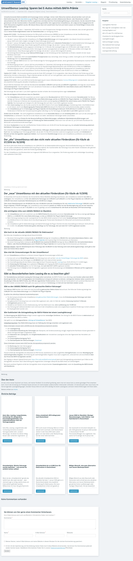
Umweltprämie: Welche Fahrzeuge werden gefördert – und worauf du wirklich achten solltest (15, 467)
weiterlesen (7, 441)
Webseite (70, 533)
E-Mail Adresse (40, 533)
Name (6, 533)
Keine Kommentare (51, 11)
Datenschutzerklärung (58, 548)
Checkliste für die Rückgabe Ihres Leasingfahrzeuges (112, 37)
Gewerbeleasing (125, 2)
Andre (13, 11)
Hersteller (79, 2)
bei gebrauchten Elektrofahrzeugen (47, 297)
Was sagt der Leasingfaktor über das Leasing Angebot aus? (114, 29)
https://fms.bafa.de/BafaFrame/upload (44, 359)
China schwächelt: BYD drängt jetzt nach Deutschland (48, 416)
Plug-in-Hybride (39, 240)
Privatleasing (113, 2)
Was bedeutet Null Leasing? (111, 45)
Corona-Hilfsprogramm (70, 80)
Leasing (70, 2)
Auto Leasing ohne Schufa (110, 48)
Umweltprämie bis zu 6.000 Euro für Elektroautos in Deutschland (48, 466)
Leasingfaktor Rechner (109, 25)
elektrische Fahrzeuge (75, 203)
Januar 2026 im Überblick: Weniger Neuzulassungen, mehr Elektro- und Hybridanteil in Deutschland (81, 417)
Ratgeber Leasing (92, 2)
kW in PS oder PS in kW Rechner (112, 33)
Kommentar (8, 518)
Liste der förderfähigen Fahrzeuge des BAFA (69, 258)
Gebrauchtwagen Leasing (110, 42)
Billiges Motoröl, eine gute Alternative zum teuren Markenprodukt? (82, 466)
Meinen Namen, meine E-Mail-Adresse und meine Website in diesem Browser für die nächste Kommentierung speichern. (43, 541)
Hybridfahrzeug (26, 19)
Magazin (103, 2)
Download (38, 340)
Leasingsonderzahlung (109, 51)
